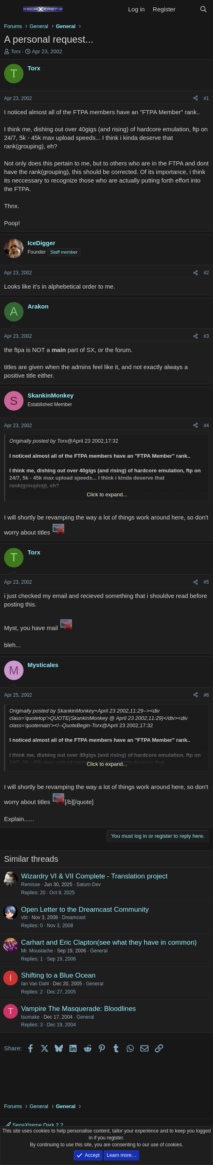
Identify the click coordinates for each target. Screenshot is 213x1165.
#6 (206, 695)
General (99, 951)
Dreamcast (74, 917)
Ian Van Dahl (35, 984)
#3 (206, 336)
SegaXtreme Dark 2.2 (34, 1125)
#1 (206, 98)
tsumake (30, 1017)
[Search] (203, 9)
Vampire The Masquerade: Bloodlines (78, 1009)
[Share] (195, 98)
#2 (206, 273)
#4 (206, 425)
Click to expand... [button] (107, 494)
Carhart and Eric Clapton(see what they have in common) (109, 942)
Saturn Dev (88, 884)
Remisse (30, 884)
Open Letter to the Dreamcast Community (85, 909)
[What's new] (187, 9)
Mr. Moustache (37, 951)
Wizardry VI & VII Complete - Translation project (94, 876)
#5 (206, 582)
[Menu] (11, 9)
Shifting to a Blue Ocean (58, 975)
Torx (16, 51)
